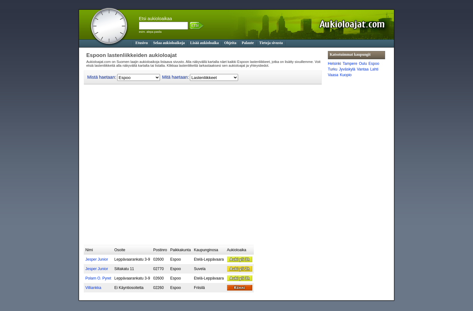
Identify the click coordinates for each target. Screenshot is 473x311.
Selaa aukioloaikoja (169, 43)
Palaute (248, 43)
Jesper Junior (96, 259)
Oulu (363, 63)
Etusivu (141, 43)
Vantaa (362, 69)
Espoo (373, 63)
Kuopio (345, 75)
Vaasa (333, 75)
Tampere (350, 63)
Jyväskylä (347, 69)
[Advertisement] (198, 229)
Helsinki (334, 63)
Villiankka (93, 288)
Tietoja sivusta (271, 43)
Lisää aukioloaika (204, 43)
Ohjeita (230, 43)
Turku (332, 69)
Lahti (374, 69)
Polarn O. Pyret (98, 278)
